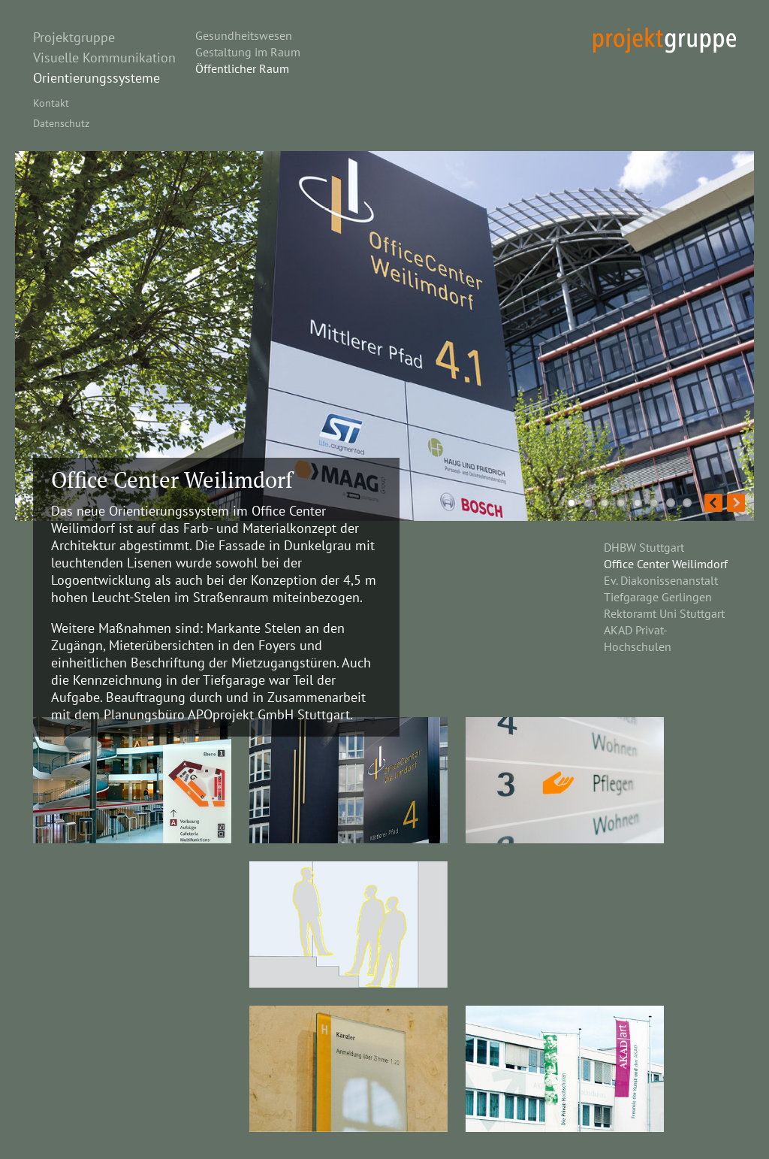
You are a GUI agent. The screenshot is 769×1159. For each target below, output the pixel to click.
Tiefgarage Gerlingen (658, 596)
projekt (664, 40)
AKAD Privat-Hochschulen (637, 638)
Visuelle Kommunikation (104, 57)
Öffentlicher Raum (242, 68)
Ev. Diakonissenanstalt (661, 580)
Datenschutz (61, 123)
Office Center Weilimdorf (666, 563)
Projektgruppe (74, 37)
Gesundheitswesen (243, 35)
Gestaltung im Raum (247, 51)
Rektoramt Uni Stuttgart (664, 613)
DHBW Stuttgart (644, 547)
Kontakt (51, 102)
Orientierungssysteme (96, 77)
